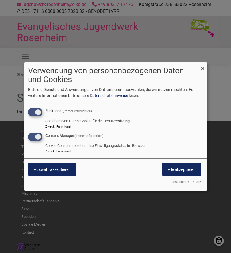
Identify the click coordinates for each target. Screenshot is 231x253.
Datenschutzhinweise (109, 95)
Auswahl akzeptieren (52, 169)
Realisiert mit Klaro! (186, 182)
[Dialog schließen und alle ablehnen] (203, 66)
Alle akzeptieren (182, 169)
